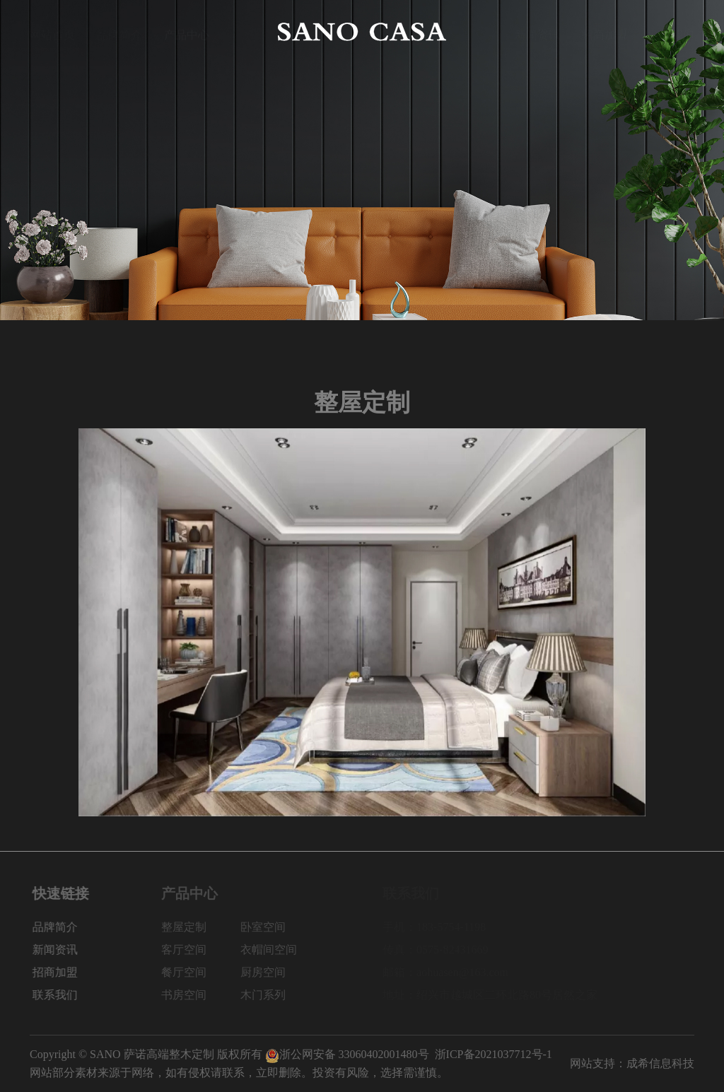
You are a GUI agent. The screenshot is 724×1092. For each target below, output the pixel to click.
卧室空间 (273, 927)
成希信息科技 (660, 1063)
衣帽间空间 (279, 950)
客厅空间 (194, 950)
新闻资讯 (537, 31)
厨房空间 (273, 972)
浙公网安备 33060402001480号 (347, 1054)
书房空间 (194, 995)
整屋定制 (194, 927)
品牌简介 (119, 31)
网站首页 (52, 31)
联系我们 (671, 31)
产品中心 (186, 31)
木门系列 (273, 995)
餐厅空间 (194, 972)
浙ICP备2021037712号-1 (493, 1054)
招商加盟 (604, 31)
